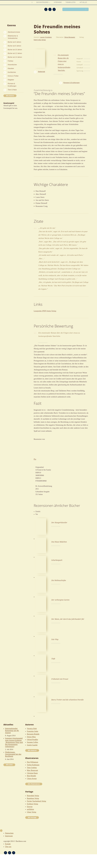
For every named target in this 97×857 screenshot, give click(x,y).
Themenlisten (71, 2)
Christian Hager (32, 773)
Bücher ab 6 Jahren (14, 42)
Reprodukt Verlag (33, 796)
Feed (45, 9)
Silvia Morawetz (69, 37)
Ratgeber (11, 80)
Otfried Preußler (32, 740)
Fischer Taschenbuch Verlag (36, 801)
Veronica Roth (32, 729)
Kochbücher (12, 72)
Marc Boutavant (32, 770)
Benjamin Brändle (33, 734)
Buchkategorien (43, 2)
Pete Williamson (32, 762)
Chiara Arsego (32, 778)
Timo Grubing (32, 768)
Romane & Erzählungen (12, 85)
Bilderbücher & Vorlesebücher (13, 37)
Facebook (49, 9)
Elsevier (30, 807)
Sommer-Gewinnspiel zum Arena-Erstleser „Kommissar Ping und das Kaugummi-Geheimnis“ (14, 742)
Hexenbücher (12, 64)
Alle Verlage (32, 817)
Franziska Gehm (32, 731)
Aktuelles (83, 2)
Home (32, 2)
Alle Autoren (32, 750)
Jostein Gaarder (32, 745)
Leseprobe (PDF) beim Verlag (45, 311)
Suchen (86, 9)
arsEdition (30, 809)
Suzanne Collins (32, 742)
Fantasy (10, 61)
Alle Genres (10, 96)
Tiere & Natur (12, 90)
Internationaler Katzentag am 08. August (12, 730)
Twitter (54, 9)
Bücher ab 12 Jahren (15, 53)
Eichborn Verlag (32, 804)
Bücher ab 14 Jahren (15, 57)
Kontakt (8, 844)
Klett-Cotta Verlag (40, 40)
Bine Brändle (31, 776)
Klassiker (11, 68)
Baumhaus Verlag (33, 798)
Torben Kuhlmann (33, 765)
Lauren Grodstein (46, 37)
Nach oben (1, 830)
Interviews (58, 2)
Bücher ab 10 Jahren (15, 49)
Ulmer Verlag (31, 812)
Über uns (8, 847)
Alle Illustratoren (34, 784)
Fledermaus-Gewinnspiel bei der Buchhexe (13, 754)
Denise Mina (31, 737)
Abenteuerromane (14, 32)
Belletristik (41, 71)
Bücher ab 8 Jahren (14, 46)
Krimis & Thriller (13, 76)
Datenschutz (9, 833)
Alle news (9, 765)
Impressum (9, 836)
